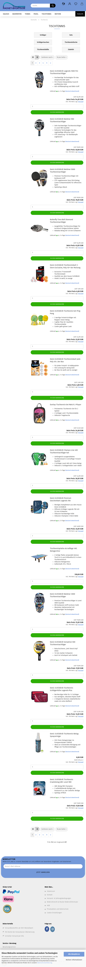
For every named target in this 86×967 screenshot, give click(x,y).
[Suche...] (53, 5)
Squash (6, 14)
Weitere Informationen (74, 960)
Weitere (58, 14)
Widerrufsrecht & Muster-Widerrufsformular (62, 902)
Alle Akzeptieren (74, 954)
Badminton (17, 14)
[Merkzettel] (76, 4)
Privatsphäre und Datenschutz (57, 909)
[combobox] (47, 57)
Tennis (27, 14)
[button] (63, 4)
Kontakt (49, 895)
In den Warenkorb (57, 112)
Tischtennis (46, 14)
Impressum (51, 891)
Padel (36, 14)
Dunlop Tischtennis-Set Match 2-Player (65, 405)
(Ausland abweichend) (72, 91)
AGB (48, 905)
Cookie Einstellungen (54, 913)
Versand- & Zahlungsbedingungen (59, 898)
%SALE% (80, 14)
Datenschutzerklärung (44, 963)
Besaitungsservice (9, 947)
